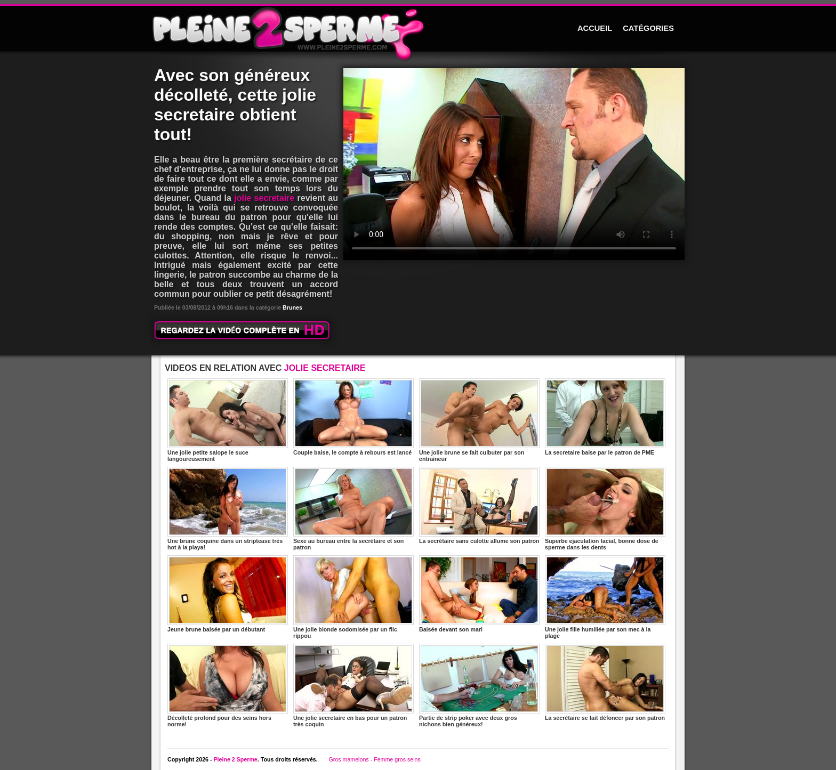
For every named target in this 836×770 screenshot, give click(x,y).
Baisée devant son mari (479, 594)
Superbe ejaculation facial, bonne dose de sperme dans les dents (605, 508)
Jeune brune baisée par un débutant (227, 594)
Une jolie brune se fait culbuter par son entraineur (479, 420)
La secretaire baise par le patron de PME (605, 417)
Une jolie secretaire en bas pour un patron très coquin (353, 685)
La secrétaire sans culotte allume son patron (479, 505)
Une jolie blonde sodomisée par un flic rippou (353, 597)
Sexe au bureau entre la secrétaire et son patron (353, 508)
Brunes (292, 307)
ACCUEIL (594, 28)
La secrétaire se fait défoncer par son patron (605, 682)
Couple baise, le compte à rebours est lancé (353, 417)
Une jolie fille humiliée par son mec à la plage (605, 597)
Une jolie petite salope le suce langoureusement (227, 420)
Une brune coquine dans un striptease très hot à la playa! (227, 508)
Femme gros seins (397, 759)
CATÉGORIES (648, 28)
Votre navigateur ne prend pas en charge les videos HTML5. (514, 164)
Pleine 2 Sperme (235, 759)
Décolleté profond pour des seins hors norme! (227, 685)
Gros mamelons (348, 759)
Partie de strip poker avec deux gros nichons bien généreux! (479, 685)
